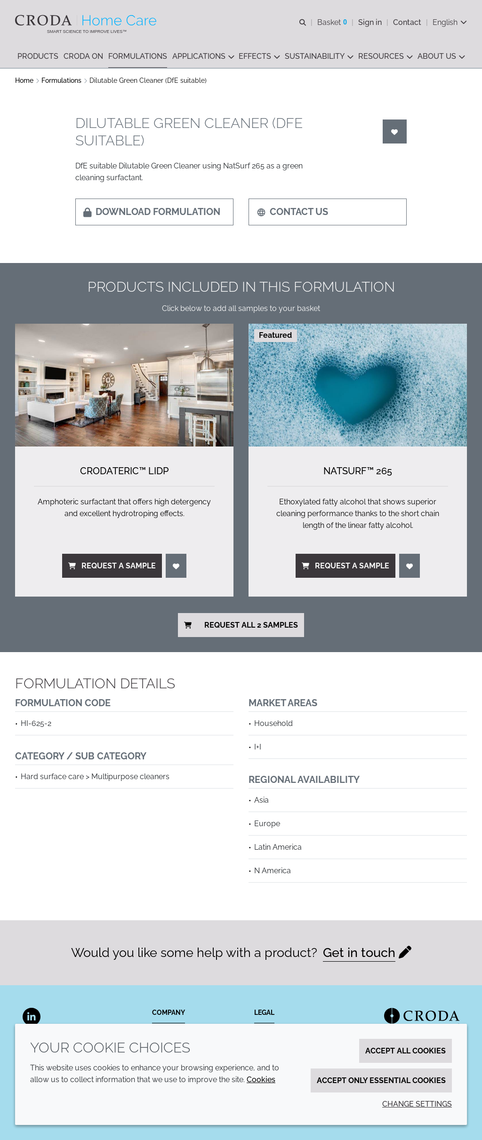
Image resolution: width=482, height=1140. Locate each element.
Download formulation (151, 211)
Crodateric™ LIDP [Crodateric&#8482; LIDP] (124, 471)
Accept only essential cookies (381, 1080)
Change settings (417, 1104)
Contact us (292, 211)
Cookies (261, 1079)
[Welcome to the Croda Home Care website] (87, 20)
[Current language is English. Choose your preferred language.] (450, 22)
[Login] (395, 131)
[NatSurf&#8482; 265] (358, 385)
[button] (37, 56)
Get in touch (359, 952)
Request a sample (112, 565)
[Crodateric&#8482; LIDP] (124, 385)
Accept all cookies (405, 1050)
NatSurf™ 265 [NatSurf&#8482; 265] (357, 471)
